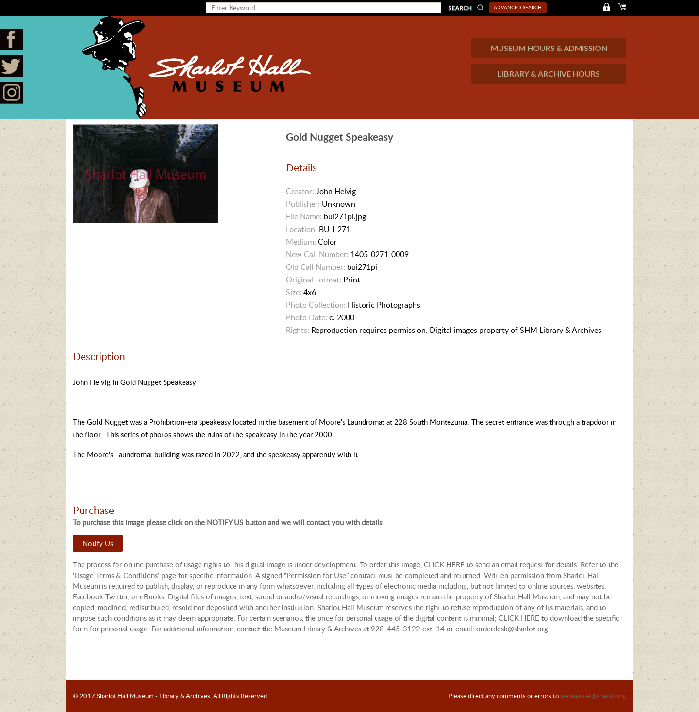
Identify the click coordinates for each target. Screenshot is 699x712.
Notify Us (98, 543)
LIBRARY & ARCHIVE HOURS (549, 73)
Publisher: (303, 204)
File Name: (304, 216)
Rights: (297, 330)
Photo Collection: (316, 304)
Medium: (301, 241)
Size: (293, 292)
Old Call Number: (315, 267)
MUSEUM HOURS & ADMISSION (549, 47)
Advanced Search (518, 7)
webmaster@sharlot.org (593, 696)
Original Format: (313, 279)
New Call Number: (317, 254)
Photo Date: (306, 317)
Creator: (300, 191)
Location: (301, 229)
